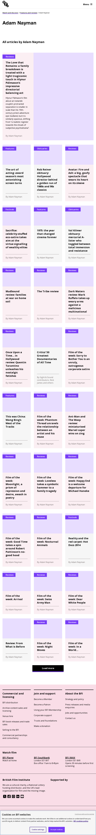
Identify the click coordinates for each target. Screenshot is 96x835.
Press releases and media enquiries (77, 706)
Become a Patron (42, 704)
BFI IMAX (70, 757)
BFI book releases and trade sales (16, 723)
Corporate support (43, 715)
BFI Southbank (42, 757)
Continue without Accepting (84, 814)
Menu (87, 4)
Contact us (70, 718)
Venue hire (7, 716)
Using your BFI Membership (47, 709)
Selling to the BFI (10, 729)
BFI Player (8, 757)
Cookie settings (38, 829)
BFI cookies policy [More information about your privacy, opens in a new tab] (81, 821)
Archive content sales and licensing (14, 709)
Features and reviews (28, 13)
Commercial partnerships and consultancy (14, 736)
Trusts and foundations (45, 720)
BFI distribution (10, 702)
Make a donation (42, 726)
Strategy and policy (74, 699)
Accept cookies (56, 829)
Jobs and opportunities (76, 712)
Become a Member (43, 699)
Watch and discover (10, 13)
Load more (48, 668)
